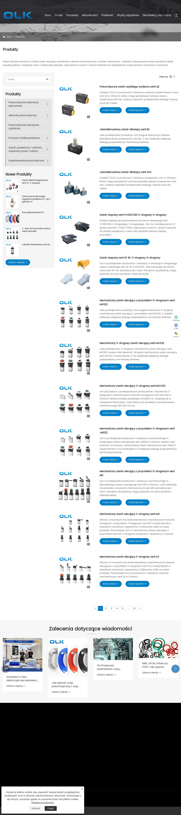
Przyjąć (50, 808)
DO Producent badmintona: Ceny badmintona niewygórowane (108, 667)
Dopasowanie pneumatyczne (26, 160)
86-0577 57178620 (54, 3)
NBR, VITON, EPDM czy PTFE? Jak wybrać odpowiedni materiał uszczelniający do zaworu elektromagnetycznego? (157, 665)
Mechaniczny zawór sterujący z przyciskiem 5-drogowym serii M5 (137, 473)
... (128, 608)
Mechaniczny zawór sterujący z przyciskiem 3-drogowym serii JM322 (137, 431)
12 (134, 608)
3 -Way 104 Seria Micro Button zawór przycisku (36, 230)
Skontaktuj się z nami (157, 15)
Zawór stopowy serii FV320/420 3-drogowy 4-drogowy (133, 215)
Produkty (72, 15)
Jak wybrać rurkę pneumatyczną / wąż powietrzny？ (65, 684)
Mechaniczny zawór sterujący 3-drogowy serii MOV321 (132, 386)
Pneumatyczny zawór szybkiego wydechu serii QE (129, 87)
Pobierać (107, 15)
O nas (59, 15)
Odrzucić (36, 808)
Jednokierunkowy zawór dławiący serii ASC (126, 172)
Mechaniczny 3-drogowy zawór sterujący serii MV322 (132, 343)
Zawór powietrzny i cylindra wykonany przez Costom (25, 149)
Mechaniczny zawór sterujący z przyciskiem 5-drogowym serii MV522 (137, 302)
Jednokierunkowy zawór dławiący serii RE (124, 129)
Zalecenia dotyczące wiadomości (90, 629)
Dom (48, 15)
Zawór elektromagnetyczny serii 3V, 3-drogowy (35, 181)
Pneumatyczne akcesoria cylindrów (24, 126)
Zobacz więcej (18, 262)
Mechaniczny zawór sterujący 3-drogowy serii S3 (129, 557)
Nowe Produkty (19, 174)
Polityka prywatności (42, 803)
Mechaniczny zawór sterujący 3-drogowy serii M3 (130, 514)
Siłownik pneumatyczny (23, 115)
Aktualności (90, 15)
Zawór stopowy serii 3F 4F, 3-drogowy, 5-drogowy (130, 258)
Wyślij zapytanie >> (137, 110)
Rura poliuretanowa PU (33, 212)
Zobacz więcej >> (111, 110)
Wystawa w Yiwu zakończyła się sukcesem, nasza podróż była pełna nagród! (21, 678)
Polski (172, 3)
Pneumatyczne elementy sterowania (23, 104)
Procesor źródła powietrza (24, 138)
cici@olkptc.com (14, 3)
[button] (5, 669)
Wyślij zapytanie (128, 15)
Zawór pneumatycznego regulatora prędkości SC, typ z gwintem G (36, 199)
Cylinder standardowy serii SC (36, 244)
